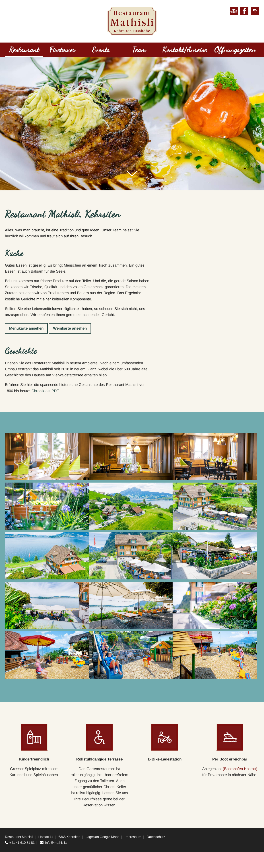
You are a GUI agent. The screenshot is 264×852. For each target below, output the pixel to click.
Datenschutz (156, 837)
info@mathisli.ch (57, 842)
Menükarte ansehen (26, 328)
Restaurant (24, 49)
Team (139, 49)
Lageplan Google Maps (102, 837)
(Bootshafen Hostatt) (240, 769)
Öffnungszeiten (235, 49)
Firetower (62, 49)
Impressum (133, 837)
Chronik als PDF (45, 391)
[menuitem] (24, 50)
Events (101, 49)
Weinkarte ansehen (70, 328)
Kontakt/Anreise (184, 49)
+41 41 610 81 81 (22, 842)
